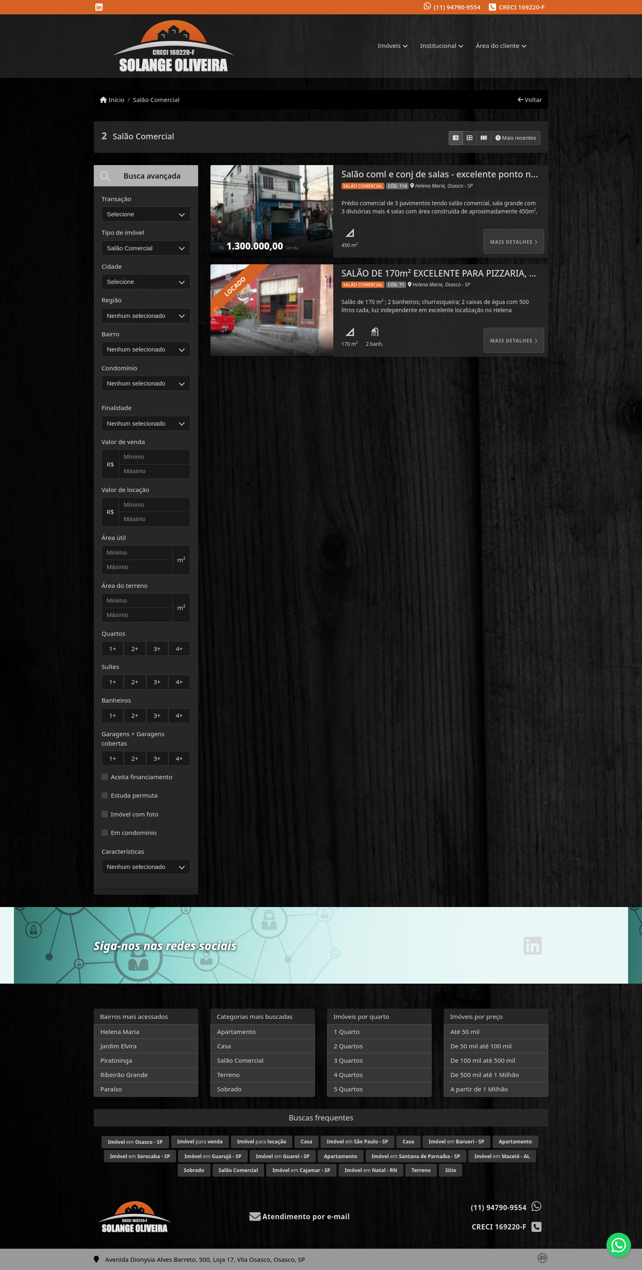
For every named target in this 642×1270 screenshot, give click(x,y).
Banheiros (116, 700)
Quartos (113, 633)
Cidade (112, 266)
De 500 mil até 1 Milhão (484, 1074)
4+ (179, 648)
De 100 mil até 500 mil (482, 1060)
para (200, 1141)
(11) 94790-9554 (457, 7)
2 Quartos (348, 1046)
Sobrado (229, 1089)
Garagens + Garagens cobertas (133, 738)
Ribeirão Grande (124, 1074)
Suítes (110, 666)
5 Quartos (348, 1089)
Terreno (228, 1074)
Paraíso (111, 1089)
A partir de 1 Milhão (479, 1089)
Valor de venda (123, 442)
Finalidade (116, 408)
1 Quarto (346, 1031)
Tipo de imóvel (123, 232)
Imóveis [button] (389, 45)
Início (112, 99)
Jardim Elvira (118, 1046)
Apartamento (236, 1031)
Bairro (111, 334)
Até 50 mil (464, 1031)
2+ (134, 648)
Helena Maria (119, 1031)
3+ (157, 648)
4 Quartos (348, 1074)
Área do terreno (125, 585)
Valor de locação (125, 489)
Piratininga (116, 1060)
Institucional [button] (438, 45)
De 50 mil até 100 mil (480, 1046)
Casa (224, 1046)
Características (123, 851)
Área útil (114, 537)
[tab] (146, 175)
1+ (112, 648)
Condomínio (119, 368)
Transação (116, 199)
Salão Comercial (156, 99)
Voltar (530, 99)
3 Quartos (348, 1060)
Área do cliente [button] (497, 45)
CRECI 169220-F (522, 7)
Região (112, 300)
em (135, 1141)
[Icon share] (99, 7)
